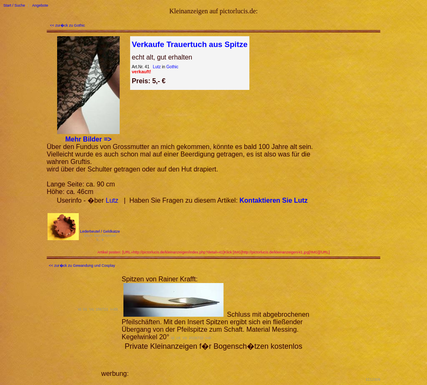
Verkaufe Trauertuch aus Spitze (190, 44)
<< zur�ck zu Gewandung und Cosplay (82, 265)
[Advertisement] (228, 363)
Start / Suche (14, 5)
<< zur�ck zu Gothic (67, 25)
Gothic (172, 67)
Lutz (157, 67)
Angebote (40, 5)
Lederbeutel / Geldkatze (100, 231)
